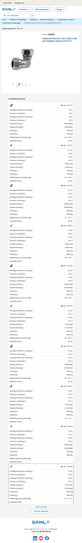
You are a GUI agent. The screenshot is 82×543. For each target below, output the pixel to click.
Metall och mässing (47, 19)
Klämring (33, 19)
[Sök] (16, 15)
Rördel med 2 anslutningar (12, 23)
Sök (32, 15)
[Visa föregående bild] (13, 84)
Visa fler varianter (41, 511)
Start (4, 19)
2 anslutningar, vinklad (65, 19)
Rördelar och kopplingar (18, 19)
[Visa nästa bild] (30, 84)
